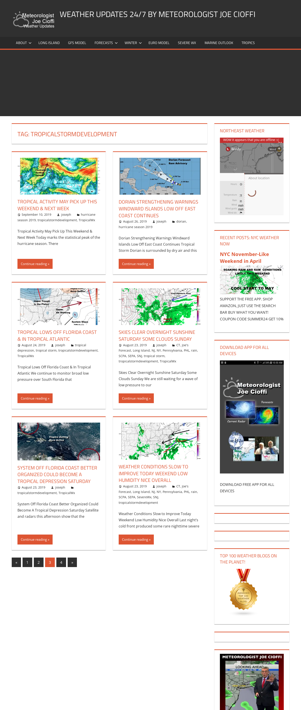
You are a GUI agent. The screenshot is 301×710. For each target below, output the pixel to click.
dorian (181, 221)
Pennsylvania (172, 350)
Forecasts (106, 42)
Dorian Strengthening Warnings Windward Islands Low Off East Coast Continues (158, 208)
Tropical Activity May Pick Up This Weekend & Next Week (57, 205)
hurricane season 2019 (135, 227)
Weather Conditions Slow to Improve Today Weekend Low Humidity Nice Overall (153, 473)
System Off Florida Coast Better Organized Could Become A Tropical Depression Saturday (57, 474)
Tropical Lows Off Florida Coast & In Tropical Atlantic (57, 335)
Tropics (248, 42)
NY (159, 350)
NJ (153, 350)
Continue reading (34, 264)
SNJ (139, 356)
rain (194, 350)
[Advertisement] (150, 83)
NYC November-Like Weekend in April (244, 257)
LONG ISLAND (49, 42)
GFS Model (77, 42)
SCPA (122, 356)
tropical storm (46, 350)
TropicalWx (87, 220)
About (24, 42)
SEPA (131, 356)
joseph (66, 214)
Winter (133, 42)
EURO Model (159, 42)
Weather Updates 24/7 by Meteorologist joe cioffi (157, 14)
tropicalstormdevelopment (57, 220)
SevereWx (144, 497)
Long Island (141, 350)
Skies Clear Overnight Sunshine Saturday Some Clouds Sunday (157, 335)
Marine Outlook (219, 42)
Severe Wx (187, 42)
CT (178, 345)
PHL (186, 350)
